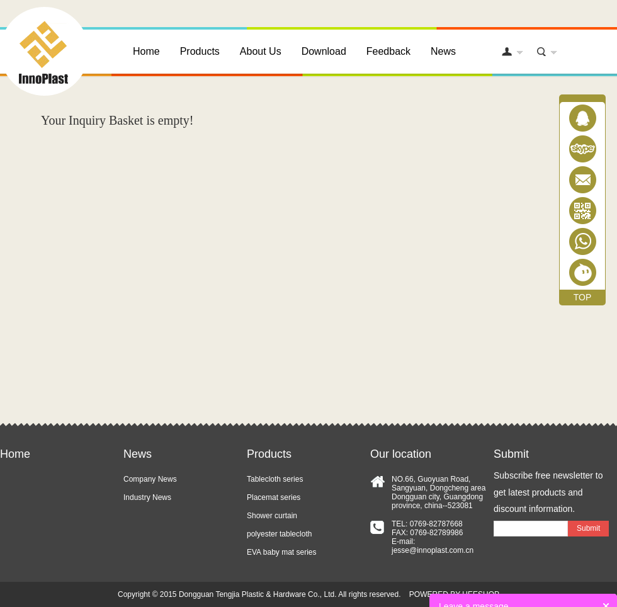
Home (146, 51)
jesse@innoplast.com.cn (432, 550)
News (443, 51)
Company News (150, 479)
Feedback (388, 51)
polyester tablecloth (279, 534)
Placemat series (273, 497)
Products (200, 51)
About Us (260, 51)
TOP (583, 297)
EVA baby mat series (282, 552)
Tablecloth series (275, 479)
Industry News (147, 497)
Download (324, 51)
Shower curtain (272, 515)
